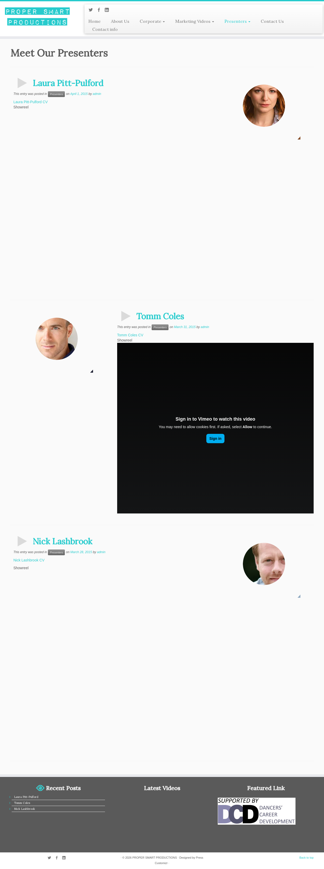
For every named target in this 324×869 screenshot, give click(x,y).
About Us (120, 21)
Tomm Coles (160, 316)
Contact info (105, 29)
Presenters (237, 21)
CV (45, 102)
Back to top (306, 857)
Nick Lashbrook (62, 541)
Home (94, 21)
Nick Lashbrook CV (29, 560)
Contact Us (272, 21)
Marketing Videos (194, 21)
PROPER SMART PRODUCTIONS (154, 857)
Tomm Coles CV (130, 335)
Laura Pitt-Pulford (68, 83)
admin (97, 94)
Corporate (152, 21)
